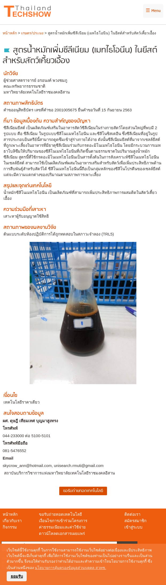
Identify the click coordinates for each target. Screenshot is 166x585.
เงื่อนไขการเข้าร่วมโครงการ (63, 520)
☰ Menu (153, 10)
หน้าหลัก (10, 33)
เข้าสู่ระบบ (133, 527)
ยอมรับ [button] (17, 576)
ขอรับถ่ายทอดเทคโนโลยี (60, 514)
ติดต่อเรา (132, 514)
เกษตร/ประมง (32, 33)
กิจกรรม (10, 527)
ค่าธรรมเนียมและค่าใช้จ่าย (62, 527)
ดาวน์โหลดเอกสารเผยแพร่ (62, 533)
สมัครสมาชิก (135, 520)
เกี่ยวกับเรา (12, 520)
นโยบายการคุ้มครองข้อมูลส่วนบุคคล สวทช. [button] (70, 568)
